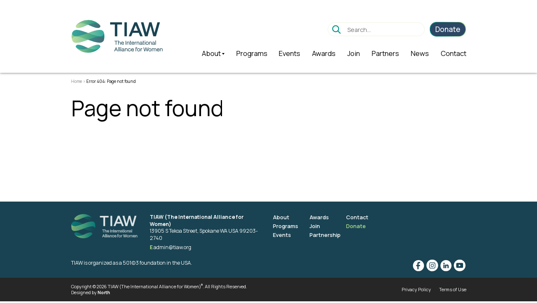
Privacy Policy (416, 289)
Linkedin (446, 265)
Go (336, 29)
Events (282, 235)
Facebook (418, 265)
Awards (320, 217)
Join (315, 226)
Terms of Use (452, 289)
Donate (357, 226)
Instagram (432, 265)
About (281, 217)
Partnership (325, 235)
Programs (286, 226)
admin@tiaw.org (172, 247)
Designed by (90, 293)
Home (76, 81)
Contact (358, 217)
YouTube (460, 265)
